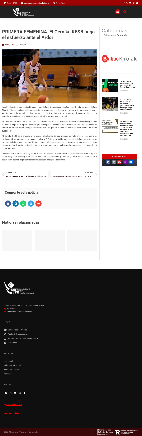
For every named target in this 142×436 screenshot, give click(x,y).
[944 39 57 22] (5, 3)
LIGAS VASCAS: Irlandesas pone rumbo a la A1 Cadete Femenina (127, 84)
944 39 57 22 (12, 3)
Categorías (114, 30)
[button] (8, 203)
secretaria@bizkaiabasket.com (36, 3)
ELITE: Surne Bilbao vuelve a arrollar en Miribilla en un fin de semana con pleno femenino (127, 104)
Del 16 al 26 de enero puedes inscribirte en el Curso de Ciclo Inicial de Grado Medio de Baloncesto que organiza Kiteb (126, 128)
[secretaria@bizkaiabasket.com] (22, 3)
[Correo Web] (54, 3)
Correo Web (60, 3)
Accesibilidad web (14, 404)
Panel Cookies (12, 413)
